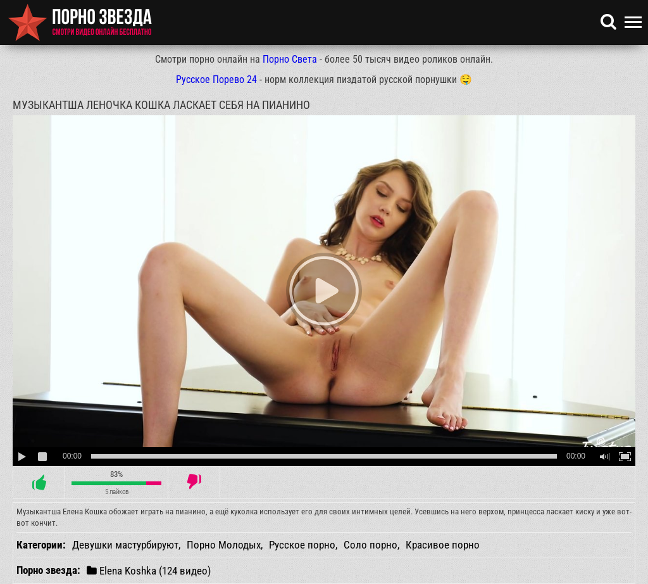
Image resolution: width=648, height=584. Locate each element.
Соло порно (370, 545)
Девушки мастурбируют (125, 545)
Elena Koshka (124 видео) (149, 570)
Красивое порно (443, 545)
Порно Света (290, 59)
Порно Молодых (224, 545)
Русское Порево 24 (216, 79)
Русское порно (302, 545)
